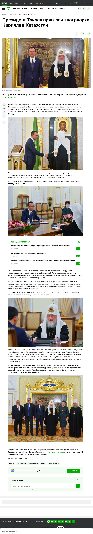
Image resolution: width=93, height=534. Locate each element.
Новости (34, 8)
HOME (32, 3)
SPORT (17, 3)
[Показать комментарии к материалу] (4, 122)
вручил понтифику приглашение (54, 452)
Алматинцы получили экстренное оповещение (28, 253)
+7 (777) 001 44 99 (14, 521)
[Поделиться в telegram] (4, 108)
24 (78, 263)
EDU (56, 3)
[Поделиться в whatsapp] (4, 105)
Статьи (41, 8)
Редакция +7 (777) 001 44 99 (73, 3)
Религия (11, 463)
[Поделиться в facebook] (4, 112)
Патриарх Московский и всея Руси (28, 463)
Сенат (43, 463)
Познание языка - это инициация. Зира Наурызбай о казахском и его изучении (40, 245)
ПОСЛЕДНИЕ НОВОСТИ (9, 531)
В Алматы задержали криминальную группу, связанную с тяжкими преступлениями (43, 260)
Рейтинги (62, 8)
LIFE (10, 3)
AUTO (42, 3)
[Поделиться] (89, 34)
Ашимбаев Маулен (54, 463)
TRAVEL (49, 3)
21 (78, 248)
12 (78, 256)
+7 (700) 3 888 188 (36, 521)
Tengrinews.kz (9, 97)
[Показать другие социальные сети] (4, 116)
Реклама (88, 3)
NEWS (4, 3)
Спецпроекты (52, 8)
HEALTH (25, 3)
